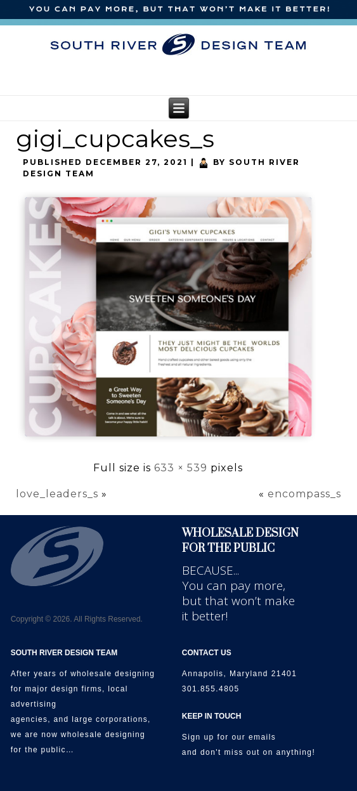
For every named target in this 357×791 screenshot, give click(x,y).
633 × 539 (180, 468)
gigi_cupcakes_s (115, 139)
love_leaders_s (57, 494)
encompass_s (304, 494)
